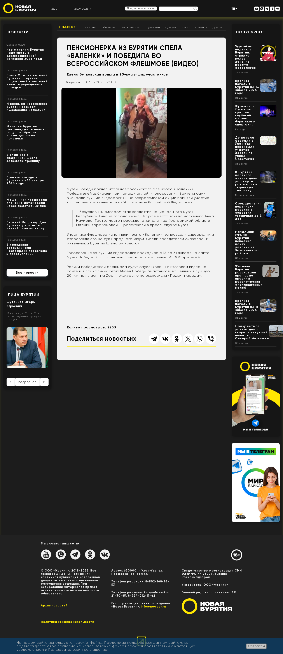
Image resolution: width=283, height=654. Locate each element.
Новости (18, 32)
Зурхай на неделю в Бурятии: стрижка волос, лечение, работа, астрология (245, 57)
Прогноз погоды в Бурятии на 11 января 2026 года (246, 307)
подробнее (27, 382)
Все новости (27, 273)
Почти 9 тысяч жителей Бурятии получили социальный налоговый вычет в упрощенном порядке (27, 81)
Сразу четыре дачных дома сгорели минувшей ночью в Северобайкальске (252, 332)
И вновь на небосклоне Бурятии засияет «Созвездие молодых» (27, 107)
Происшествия (131, 27)
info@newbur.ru (153, 606)
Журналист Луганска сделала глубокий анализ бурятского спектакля (245, 115)
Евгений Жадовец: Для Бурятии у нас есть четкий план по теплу (26, 225)
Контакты (201, 27)
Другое (217, 27)
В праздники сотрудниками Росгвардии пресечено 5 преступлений (27, 249)
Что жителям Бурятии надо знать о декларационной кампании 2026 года (25, 54)
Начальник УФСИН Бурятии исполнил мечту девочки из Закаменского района (247, 242)
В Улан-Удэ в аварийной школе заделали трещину (23, 158)
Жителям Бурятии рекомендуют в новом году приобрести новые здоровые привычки (26, 132)
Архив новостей (54, 605)
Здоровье (153, 27)
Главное (68, 27)
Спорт (186, 27)
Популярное (250, 32)
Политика (90, 27)
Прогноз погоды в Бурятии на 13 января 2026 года (25, 180)
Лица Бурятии (23, 294)
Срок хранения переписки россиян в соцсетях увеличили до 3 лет (248, 211)
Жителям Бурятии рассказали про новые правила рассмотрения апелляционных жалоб (248, 277)
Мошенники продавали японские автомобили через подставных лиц (27, 203)
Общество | (74, 82)
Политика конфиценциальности (67, 621)
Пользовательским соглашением (79, 649)
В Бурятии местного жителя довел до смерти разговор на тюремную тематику (247, 181)
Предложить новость (141, 8)
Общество (108, 27)
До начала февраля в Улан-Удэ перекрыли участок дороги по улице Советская (244, 148)
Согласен (256, 646)
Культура (171, 27)
